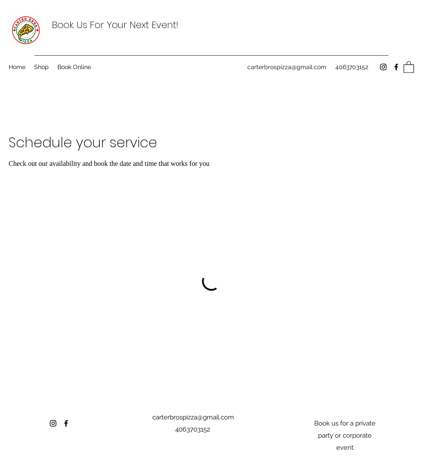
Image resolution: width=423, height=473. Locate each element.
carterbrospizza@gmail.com (286, 66)
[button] (409, 66)
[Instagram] (383, 67)
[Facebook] (396, 67)
